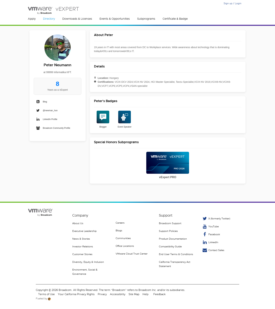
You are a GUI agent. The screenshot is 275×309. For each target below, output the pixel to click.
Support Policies (168, 231)
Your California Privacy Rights (76, 294)
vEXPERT (53, 10)
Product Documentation (173, 238)
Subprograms (146, 19)
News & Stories (81, 238)
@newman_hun (47, 110)
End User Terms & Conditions (176, 254)
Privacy (102, 294)
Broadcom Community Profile (53, 128)
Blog (41, 101)
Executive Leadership (84, 231)
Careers (120, 222)
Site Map (134, 294)
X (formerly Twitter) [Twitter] (216, 218)
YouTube (210, 226)
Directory (49, 19)
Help (145, 294)
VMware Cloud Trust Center (131, 253)
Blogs (119, 230)
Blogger (103, 119)
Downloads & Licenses (77, 19)
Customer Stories (82, 254)
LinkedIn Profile (46, 119)
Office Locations (125, 246)
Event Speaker (125, 119)
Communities (123, 238)
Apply (32, 19)
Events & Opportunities (114, 19)
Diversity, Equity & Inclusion (88, 262)
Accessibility (117, 294)
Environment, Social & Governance (85, 271)
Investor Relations (82, 246)
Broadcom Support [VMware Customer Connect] (170, 223)
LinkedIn (210, 242)
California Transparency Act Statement (174, 264)
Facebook (211, 234)
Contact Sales (213, 250)
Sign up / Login (232, 3)
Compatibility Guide (170, 246)
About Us (77, 223)
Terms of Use (46, 294)
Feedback (159, 294)
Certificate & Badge (175, 19)
